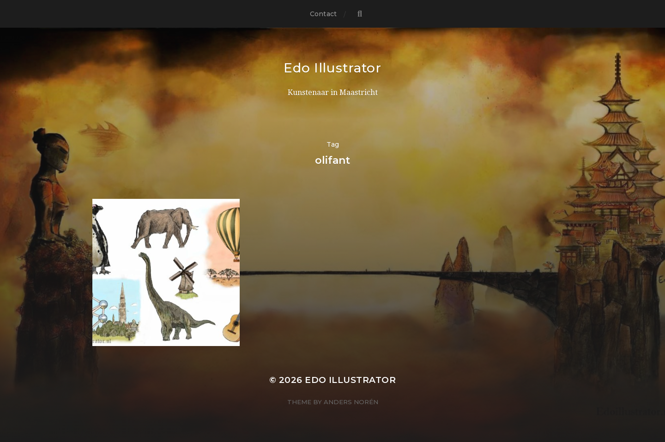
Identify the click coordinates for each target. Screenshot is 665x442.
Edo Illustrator (332, 68)
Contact (323, 14)
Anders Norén (351, 402)
